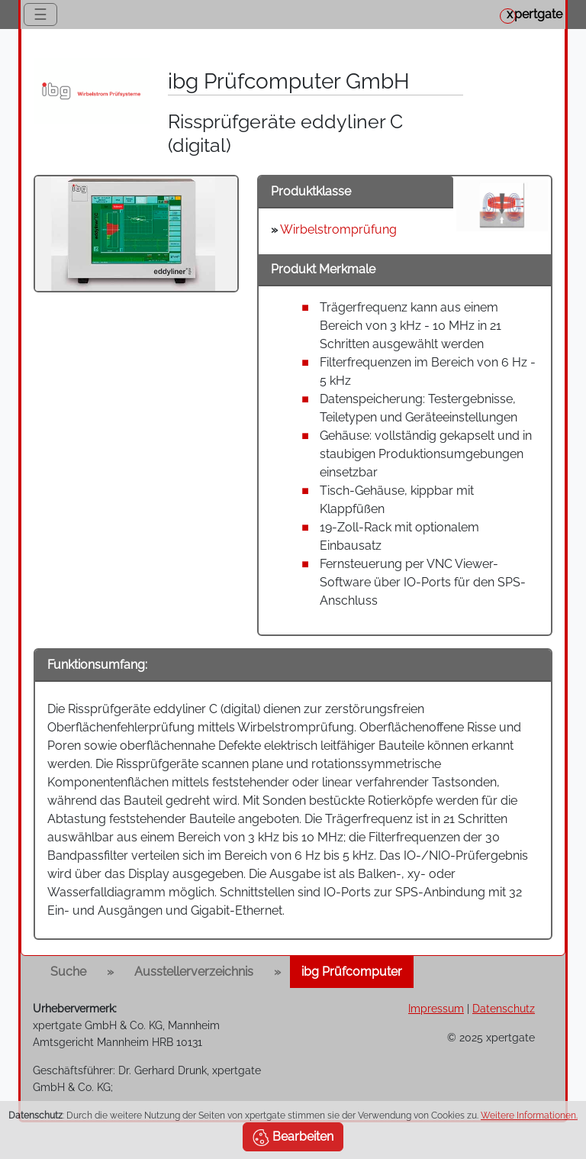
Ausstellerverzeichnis (193, 971)
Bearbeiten (293, 1137)
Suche (68, 971)
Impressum (436, 1008)
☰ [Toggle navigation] (40, 14)
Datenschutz (503, 1008)
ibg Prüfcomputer (351, 971)
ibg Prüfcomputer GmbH (289, 81)
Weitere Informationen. (529, 1115)
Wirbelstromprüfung (338, 229)
